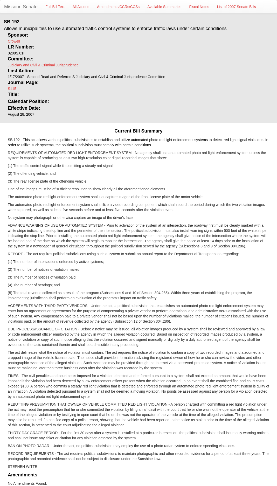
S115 (12, 89)
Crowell (14, 41)
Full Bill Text (55, 7)
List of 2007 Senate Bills (236, 7)
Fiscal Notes (199, 7)
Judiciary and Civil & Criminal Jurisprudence (43, 65)
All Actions (81, 7)
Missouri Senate (21, 6)
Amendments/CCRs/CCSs (118, 7)
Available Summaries (164, 7)
